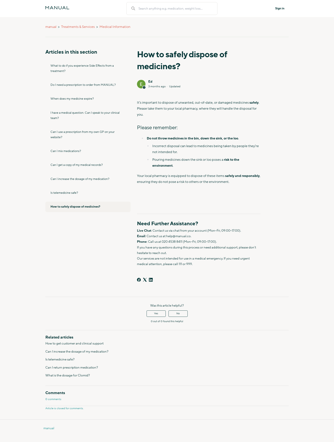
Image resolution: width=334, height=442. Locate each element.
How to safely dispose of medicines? (75, 207)
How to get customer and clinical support (74, 344)
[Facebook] (139, 280)
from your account (193, 231)
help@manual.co (178, 236)
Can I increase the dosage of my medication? (79, 179)
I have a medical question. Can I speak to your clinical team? (84, 115)
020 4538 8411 (172, 242)
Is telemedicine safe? (64, 193)
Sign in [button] (279, 8)
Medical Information (114, 27)
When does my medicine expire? (72, 99)
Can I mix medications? (65, 151)
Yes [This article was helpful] (156, 313)
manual (50, 27)
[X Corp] (145, 280)
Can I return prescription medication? (71, 368)
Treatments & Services (78, 27)
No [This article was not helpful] (178, 313)
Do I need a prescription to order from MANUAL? (83, 85)
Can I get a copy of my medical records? (76, 165)
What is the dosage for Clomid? (67, 375)
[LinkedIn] (151, 280)
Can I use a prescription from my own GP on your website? (82, 134)
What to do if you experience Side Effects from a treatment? (82, 68)
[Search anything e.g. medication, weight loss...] (175, 8)
